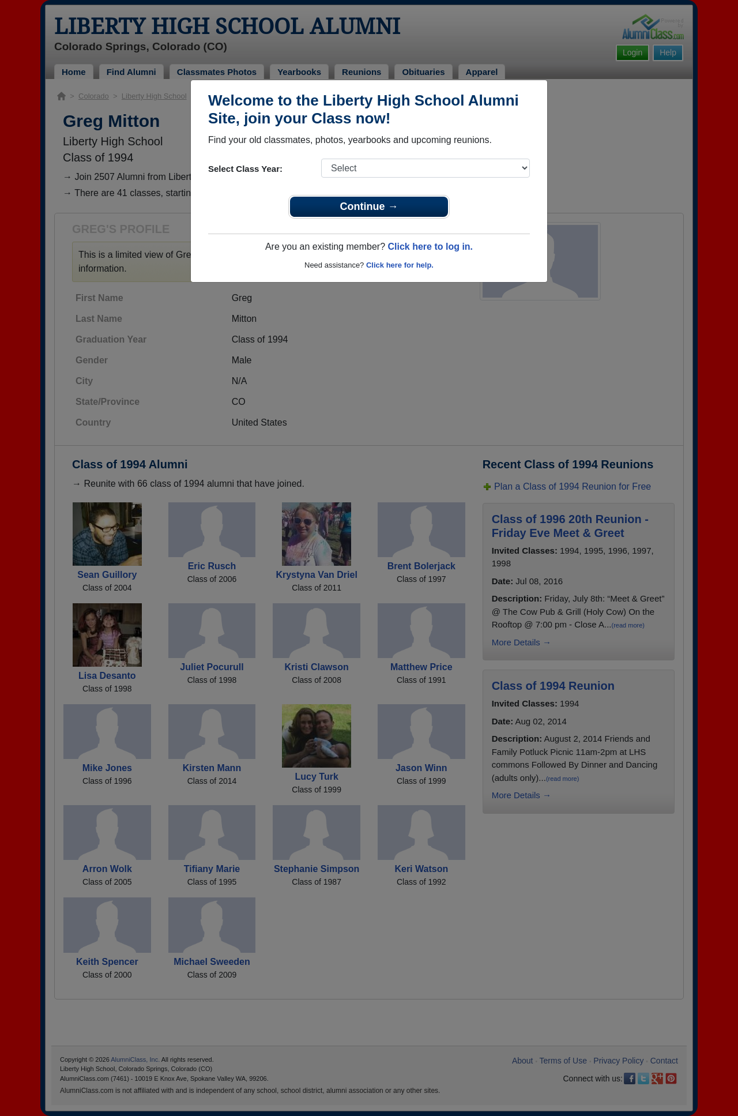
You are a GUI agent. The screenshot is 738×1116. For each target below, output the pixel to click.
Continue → (369, 206)
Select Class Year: (245, 169)
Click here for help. (400, 265)
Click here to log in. (430, 246)
